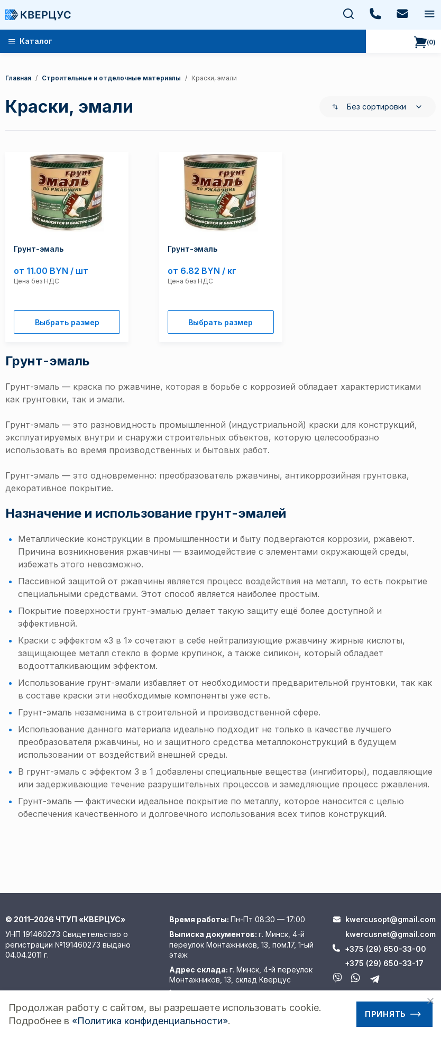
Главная (18, 78)
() (425, 42)
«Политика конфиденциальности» (150, 1020)
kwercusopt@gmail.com (390, 919)
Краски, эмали (214, 78)
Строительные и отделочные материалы (111, 78)
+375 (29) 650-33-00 (385, 948)
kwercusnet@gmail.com (390, 934)
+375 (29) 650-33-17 (384, 963)
